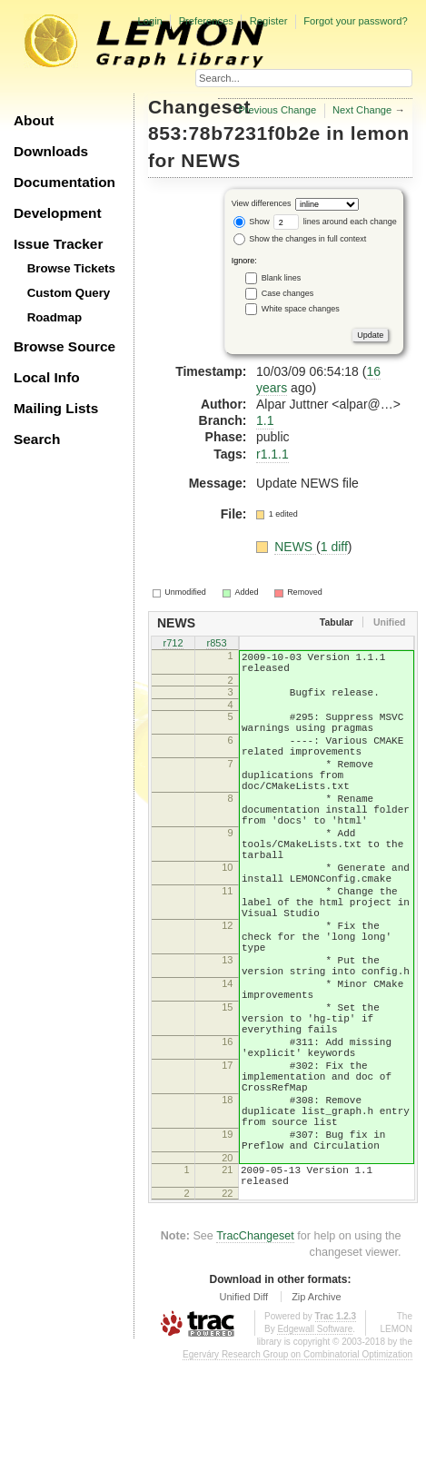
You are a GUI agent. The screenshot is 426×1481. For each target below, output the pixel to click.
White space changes (301, 308)
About (34, 120)
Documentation (64, 182)
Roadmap (55, 317)
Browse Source (64, 346)
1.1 (264, 420)
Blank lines (282, 277)
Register (269, 20)
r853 (216, 644)
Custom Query (69, 293)
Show (251, 221)
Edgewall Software (314, 1449)
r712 (173, 644)
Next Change (361, 109)
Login (149, 20)
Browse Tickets (71, 268)
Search (37, 439)
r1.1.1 (272, 454)
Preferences (206, 20)
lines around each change (335, 221)
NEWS (211, 160)
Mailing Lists (56, 408)
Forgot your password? (355, 20)
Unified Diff (243, 1416)
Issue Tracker (58, 244)
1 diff (334, 546)
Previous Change (277, 109)
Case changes (288, 293)
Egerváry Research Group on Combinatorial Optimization (297, 1474)
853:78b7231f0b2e (234, 133)
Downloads (51, 151)
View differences (262, 204)
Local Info (47, 377)
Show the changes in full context (300, 238)
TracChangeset (255, 1355)
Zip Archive (316, 1416)
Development (58, 213)
